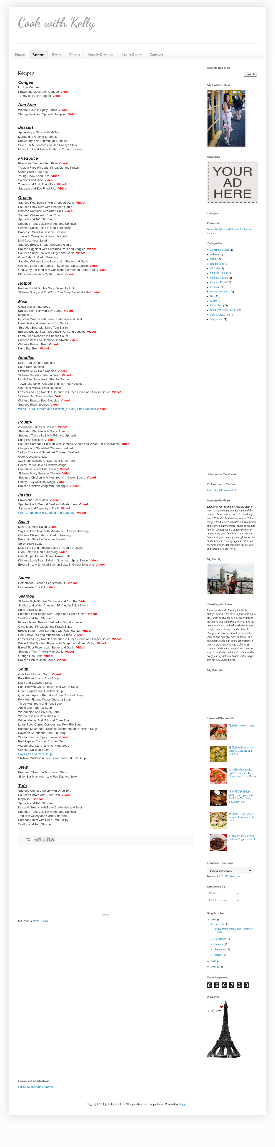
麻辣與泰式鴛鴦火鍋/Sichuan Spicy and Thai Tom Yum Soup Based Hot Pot (241, 796)
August (218, 954)
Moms (213, 300)
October (219, 944)
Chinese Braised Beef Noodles (38, 400)
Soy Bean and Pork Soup (35, 754)
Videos (74, 55)
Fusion (214, 287)
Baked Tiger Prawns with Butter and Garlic (46, 647)
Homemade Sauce (220, 291)
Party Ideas (216, 305)
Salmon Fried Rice (30, 180)
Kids (212, 296)
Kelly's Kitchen (101, 55)
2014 (214, 919)
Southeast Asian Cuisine (223, 310)
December (220, 924)
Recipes (38, 55)
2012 (214, 961)
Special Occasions (220, 314)
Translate (230, 876)
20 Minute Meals (219, 249)
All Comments (219, 900)
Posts (213, 893)
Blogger (183, 1104)
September (220, 949)
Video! (91, 477)
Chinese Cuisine (219, 272)
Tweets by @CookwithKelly (222, 490)
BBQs (213, 259)
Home (20, 55)
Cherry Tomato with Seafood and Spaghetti (46, 512)
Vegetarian (216, 319)
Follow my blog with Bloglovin (35, 1086)
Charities (215, 268)
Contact (156, 55)
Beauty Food (217, 263)
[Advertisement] (225, 397)
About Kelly (131, 55)
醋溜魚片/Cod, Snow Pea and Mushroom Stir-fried (242, 817)
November (220, 938)
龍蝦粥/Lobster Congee (242, 725)
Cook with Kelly (56, 22)
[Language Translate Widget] (229, 870)
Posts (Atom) (40, 921)
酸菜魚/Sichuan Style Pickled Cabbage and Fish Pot (241, 751)
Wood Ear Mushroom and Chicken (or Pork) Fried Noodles (57, 409)
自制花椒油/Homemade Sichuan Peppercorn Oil (242, 837)
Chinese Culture (219, 277)
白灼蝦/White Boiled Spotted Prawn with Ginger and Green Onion (242, 773)
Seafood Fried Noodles (33, 404)
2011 (214, 966)
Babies (214, 254)
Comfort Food (218, 282)
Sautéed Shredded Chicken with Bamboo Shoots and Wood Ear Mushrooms (69, 444)
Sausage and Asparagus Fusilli (38, 508)
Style (56, 55)
